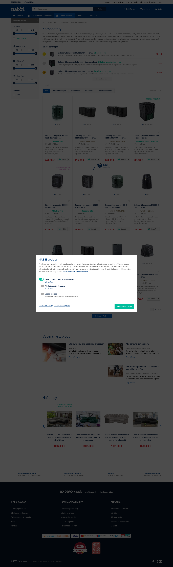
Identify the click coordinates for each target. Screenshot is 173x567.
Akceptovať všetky (124, 307)
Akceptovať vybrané (62, 306)
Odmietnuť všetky (46, 306)
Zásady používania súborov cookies (75, 271)
